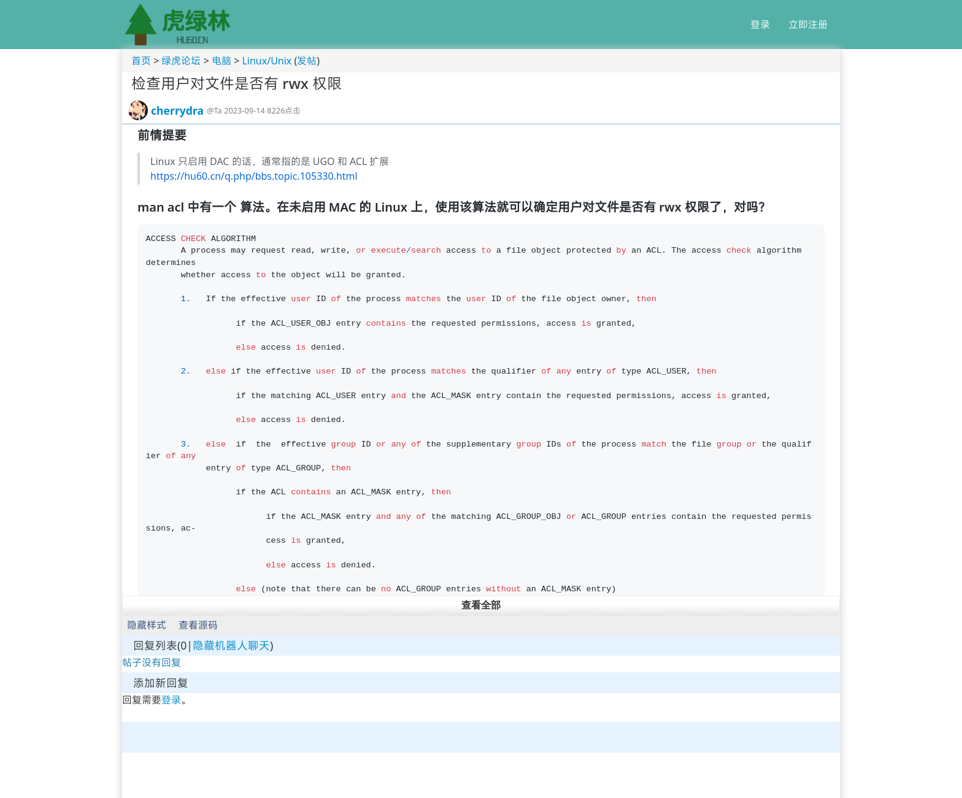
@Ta (214, 110)
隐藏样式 (146, 625)
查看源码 (198, 625)
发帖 (307, 60)
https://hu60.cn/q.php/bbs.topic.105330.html (254, 176)
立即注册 (808, 24)
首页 (141, 60)
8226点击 (284, 110)
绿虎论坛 (181, 60)
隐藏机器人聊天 (231, 645)
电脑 (221, 60)
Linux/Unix (266, 60)
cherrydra (177, 110)
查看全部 (481, 605)
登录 (760, 24)
